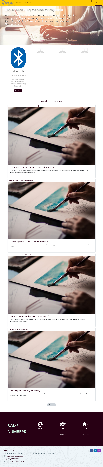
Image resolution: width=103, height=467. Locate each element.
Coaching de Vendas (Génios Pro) (19, 329)
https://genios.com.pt (14, 456)
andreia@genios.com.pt (15, 461)
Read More (18, 91)
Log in (98, 3)
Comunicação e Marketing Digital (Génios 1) (21, 255)
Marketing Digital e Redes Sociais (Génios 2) (21, 180)
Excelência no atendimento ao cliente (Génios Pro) (24, 106)
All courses (51, 405)
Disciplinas (19, 3)
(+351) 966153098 (13, 459)
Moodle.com (27, 3)
